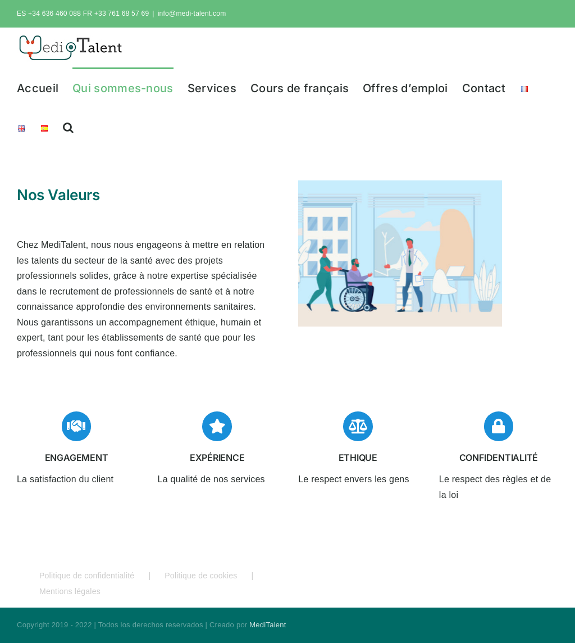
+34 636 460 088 (54, 13)
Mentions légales (70, 591)
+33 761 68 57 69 (121, 13)
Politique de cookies (201, 575)
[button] (68, 126)
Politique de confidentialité (86, 575)
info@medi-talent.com (192, 13)
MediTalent (267, 625)
